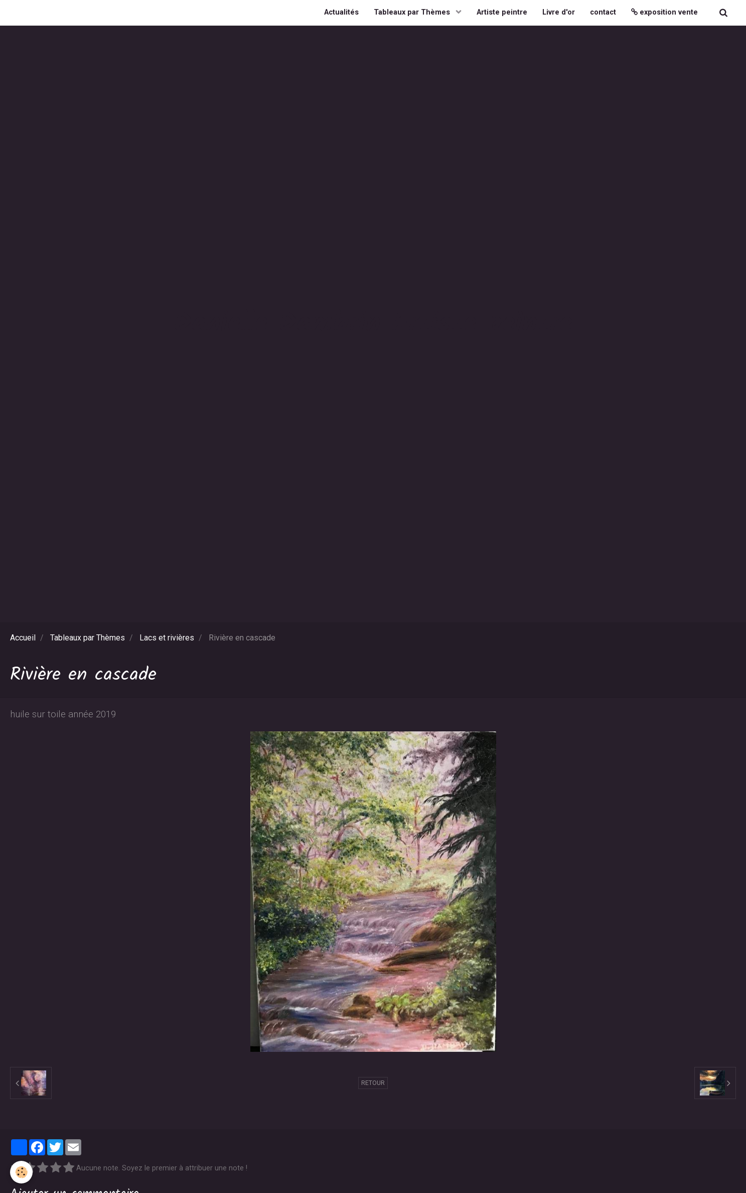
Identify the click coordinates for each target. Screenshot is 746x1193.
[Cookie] (21, 1172)
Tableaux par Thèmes (413, 12)
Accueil (23, 637)
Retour (373, 1083)
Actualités (341, 12)
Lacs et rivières (166, 637)
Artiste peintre (502, 12)
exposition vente (664, 12)
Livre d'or (558, 12)
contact (603, 12)
